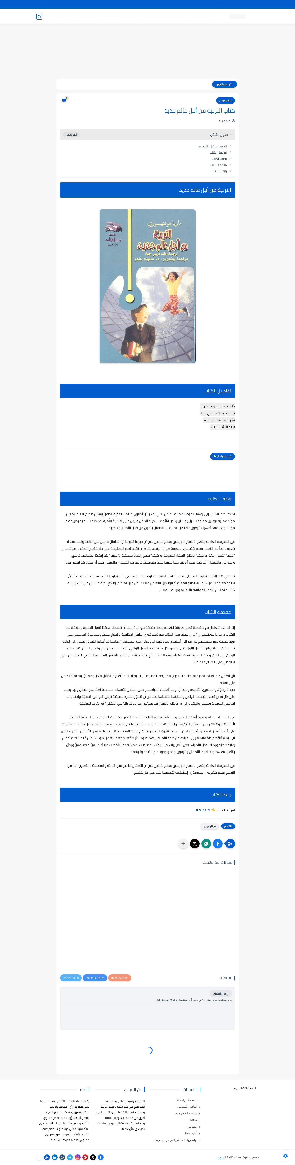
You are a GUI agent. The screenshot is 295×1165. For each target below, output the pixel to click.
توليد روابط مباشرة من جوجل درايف (175, 1140)
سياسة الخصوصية (186, 1113)
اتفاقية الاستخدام (187, 1106)
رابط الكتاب (220, 171)
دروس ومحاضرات (63, 16)
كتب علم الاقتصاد (125, 16)
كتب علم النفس (199, 16)
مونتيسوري (225, 100)
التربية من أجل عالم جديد (212, 146)
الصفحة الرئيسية (187, 1100)
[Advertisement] (147, 52)
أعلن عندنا (191, 1133)
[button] (218, 843)
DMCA (192, 1119)
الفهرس (192, 1126)
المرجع (222, 1157)
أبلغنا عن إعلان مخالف (169, 4)
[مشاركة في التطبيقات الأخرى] (183, 843)
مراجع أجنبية (86, 16)
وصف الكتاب (219, 158)
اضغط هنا (203, 810)
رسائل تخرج (104, 16)
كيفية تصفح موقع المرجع (225, 4)
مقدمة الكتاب (218, 165)
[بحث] (39, 17)
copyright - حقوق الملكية (137, 4)
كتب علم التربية (176, 16)
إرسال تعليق (220, 993)
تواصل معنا (251, 4)
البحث (203, 4)
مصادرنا (190, 4)
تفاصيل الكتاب (218, 152)
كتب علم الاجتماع (151, 16)
